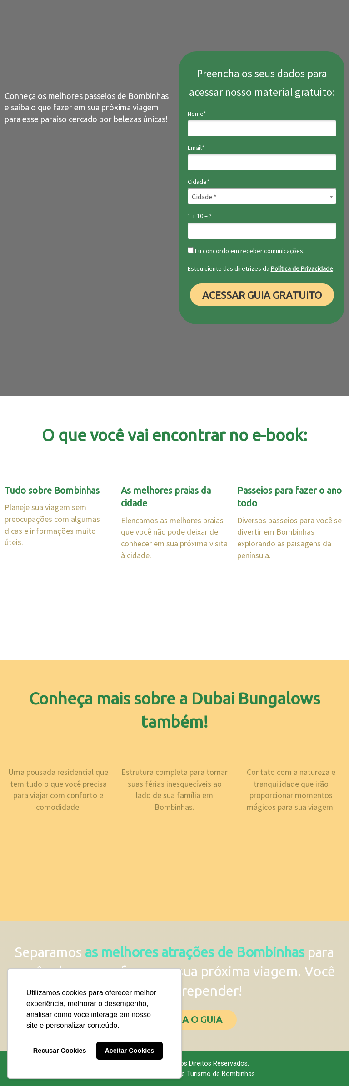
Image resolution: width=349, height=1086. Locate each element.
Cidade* (198, 182)
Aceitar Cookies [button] (129, 1050)
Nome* (197, 114)
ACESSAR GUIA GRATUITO (262, 295)
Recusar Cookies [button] (59, 1050)
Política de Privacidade (302, 268)
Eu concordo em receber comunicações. (246, 251)
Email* (196, 148)
